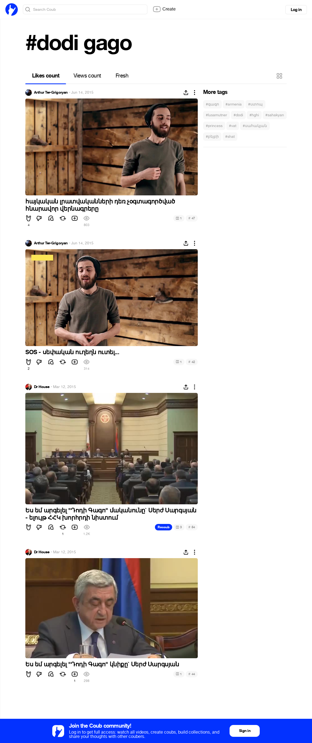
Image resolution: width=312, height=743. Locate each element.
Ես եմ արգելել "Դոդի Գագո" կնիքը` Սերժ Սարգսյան (102, 664)
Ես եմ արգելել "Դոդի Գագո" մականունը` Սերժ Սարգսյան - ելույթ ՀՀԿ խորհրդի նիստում (110, 514)
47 (191, 218)
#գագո (212, 104)
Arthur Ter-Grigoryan (51, 92)
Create (164, 9)
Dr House (42, 387)
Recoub (163, 527)
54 (191, 527)
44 (191, 674)
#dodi (238, 115)
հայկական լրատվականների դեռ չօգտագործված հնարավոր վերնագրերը (100, 205)
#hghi (254, 115)
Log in (296, 9)
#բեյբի (212, 136)
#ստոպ (255, 104)
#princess (214, 125)
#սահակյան (255, 125)
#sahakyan (274, 115)
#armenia (234, 104)
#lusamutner (216, 115)
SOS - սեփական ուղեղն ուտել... (72, 352)
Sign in (244, 730)
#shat (230, 136)
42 (191, 361)
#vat (232, 125)
